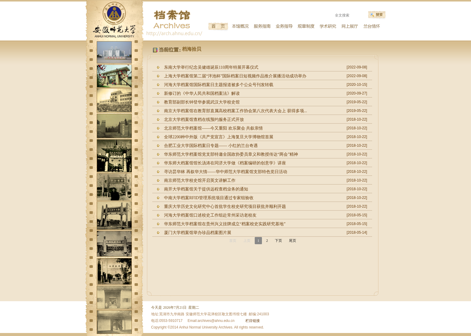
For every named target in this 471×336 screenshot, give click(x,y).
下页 (278, 240)
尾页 (292, 240)
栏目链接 (252, 321)
